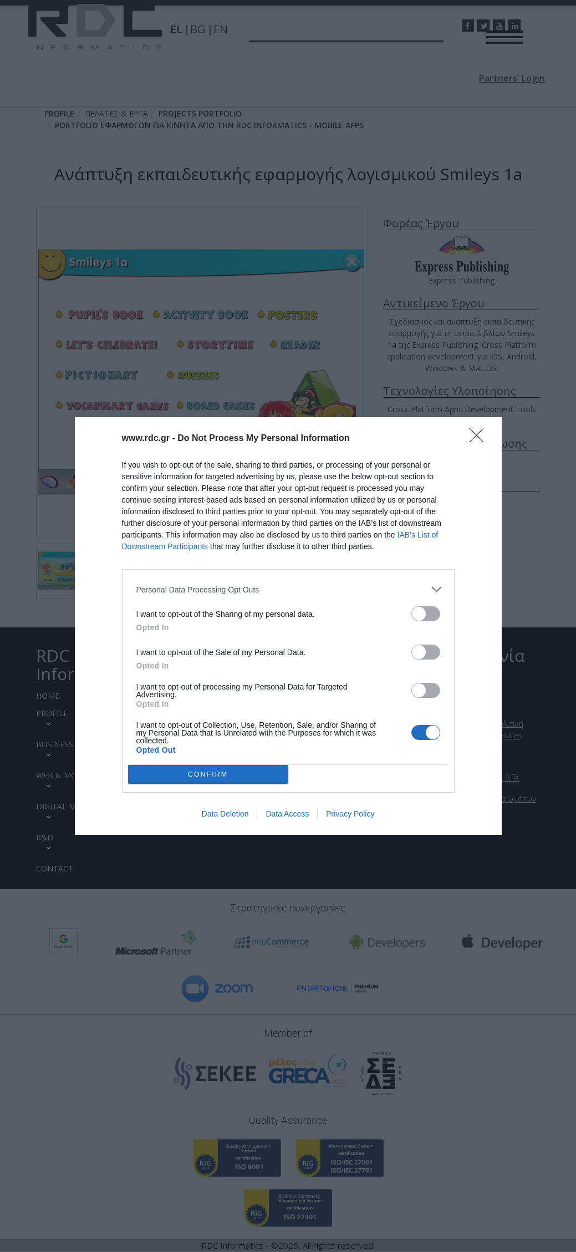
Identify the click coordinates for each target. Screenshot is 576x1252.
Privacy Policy (350, 813)
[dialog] (288, 626)
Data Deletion (225, 813)
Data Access (287, 813)
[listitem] (288, 589)
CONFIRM (208, 775)
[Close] (480, 438)
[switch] (425, 613)
